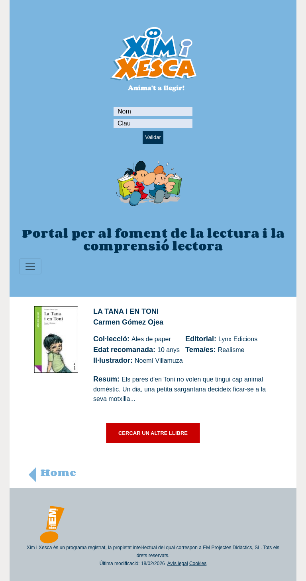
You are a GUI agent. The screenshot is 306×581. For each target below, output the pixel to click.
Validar (153, 137)
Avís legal (177, 563)
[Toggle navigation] (30, 266)
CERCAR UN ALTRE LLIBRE (153, 433)
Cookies (197, 563)
